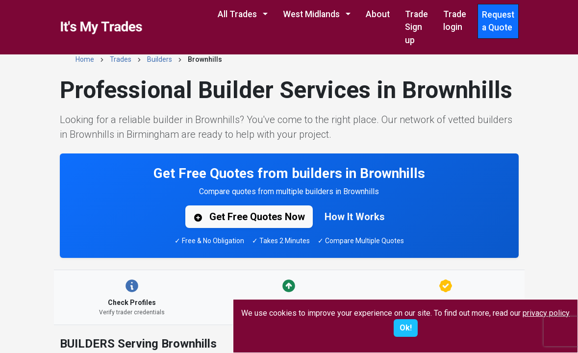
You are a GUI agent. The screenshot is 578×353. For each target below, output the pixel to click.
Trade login (454, 20)
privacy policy (546, 313)
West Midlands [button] (312, 14)
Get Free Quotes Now (249, 217)
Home (84, 59)
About (378, 14)
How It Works (355, 217)
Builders (159, 59)
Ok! (406, 327)
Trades (120, 59)
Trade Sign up (416, 27)
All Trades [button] (238, 14)
